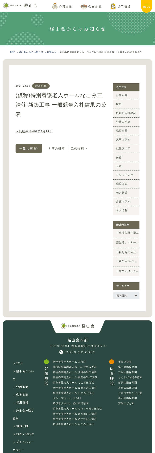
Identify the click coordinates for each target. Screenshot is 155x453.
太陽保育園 (125, 354)
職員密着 (121, 128)
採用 (118, 103)
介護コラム (122, 196)
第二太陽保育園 (127, 359)
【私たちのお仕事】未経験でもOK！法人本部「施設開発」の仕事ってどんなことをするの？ (127, 245)
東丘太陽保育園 (127, 380)
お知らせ (41, 85)
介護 (118, 162)
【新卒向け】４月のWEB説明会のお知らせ (127, 264)
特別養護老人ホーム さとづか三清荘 (75, 411)
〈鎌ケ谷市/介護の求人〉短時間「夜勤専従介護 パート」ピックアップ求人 (127, 254)
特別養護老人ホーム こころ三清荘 (74, 375)
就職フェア (122, 145)
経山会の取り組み (25, 389)
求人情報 (121, 204)
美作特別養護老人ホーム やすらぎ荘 (75, 359)
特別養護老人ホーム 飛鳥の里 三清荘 (76, 369)
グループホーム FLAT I (68, 390)
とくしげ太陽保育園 (130, 369)
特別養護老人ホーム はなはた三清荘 (75, 406)
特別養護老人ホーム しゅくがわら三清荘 (78, 401)
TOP (20, 354)
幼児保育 (121, 179)
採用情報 (23, 381)
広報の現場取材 (124, 111)
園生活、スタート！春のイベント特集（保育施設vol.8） (127, 236)
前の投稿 (58, 147)
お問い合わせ (27, 403)
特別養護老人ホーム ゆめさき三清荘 (75, 380)
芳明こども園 (126, 395)
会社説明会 (122, 120)
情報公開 (23, 397)
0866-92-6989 (80, 344)
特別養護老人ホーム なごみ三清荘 (74, 416)
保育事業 (23, 376)
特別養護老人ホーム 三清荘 (70, 354)
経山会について (25, 362)
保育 (118, 154)
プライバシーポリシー (25, 411)
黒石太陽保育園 (127, 390)
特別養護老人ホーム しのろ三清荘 (74, 385)
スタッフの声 (123, 170)
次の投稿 (76, 147)
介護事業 (23, 370)
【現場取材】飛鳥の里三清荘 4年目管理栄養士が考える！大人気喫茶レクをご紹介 (127, 227)
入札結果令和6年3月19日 (33, 130)
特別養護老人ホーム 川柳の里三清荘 (75, 364)
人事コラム (122, 137)
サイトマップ (27, 419)
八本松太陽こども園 (130, 385)
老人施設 (121, 187)
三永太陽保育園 (127, 364)
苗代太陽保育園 (127, 375)
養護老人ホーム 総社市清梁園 (71, 395)
